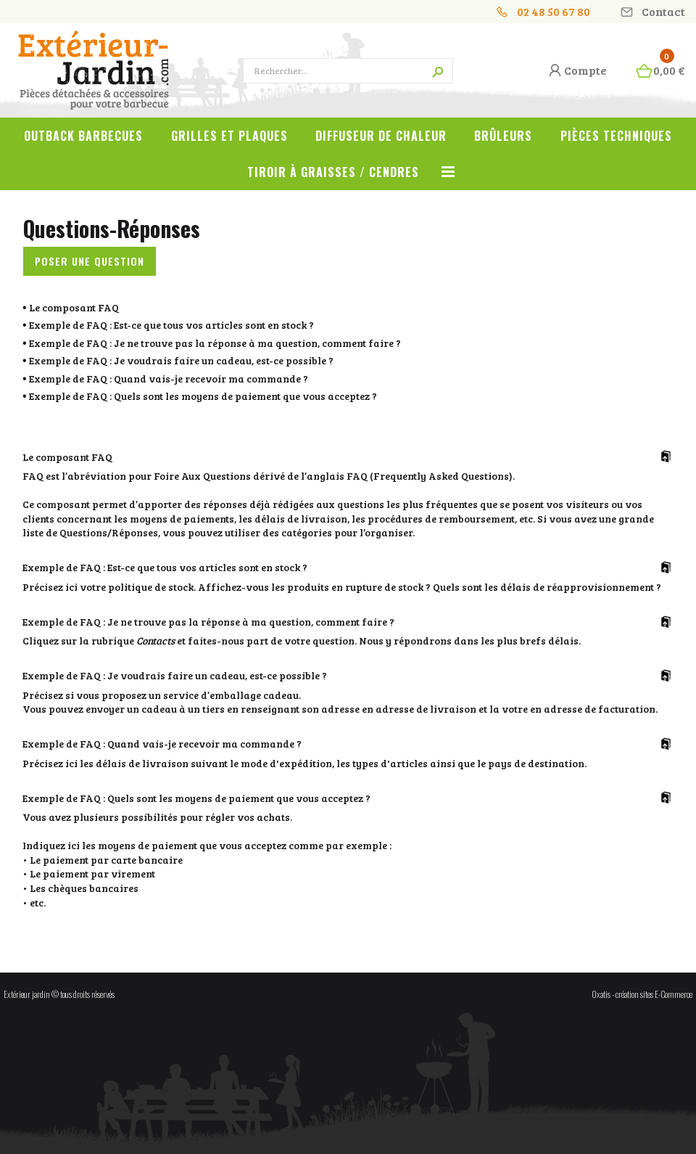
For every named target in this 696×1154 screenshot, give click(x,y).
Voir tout (448, 179)
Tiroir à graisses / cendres (333, 172)
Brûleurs (503, 135)
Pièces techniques (616, 135)
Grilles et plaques (229, 135)
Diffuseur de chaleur (381, 135)
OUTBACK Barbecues (83, 135)
